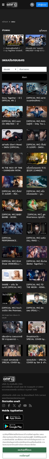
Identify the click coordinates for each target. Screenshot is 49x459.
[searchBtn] (32, 5)
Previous (4, 44)
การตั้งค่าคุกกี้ (24, 456)
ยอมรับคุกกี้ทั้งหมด (24, 450)
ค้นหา (24, 77)
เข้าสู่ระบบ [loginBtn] (42, 4)
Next (45, 44)
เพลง (13, 21)
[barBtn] (3, 4)
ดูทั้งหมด (43, 30)
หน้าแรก (5, 21)
